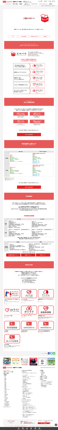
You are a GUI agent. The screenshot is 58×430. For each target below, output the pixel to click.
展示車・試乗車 (15, 3)
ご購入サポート (26, 3)
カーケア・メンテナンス (26, 394)
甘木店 (5, 390)
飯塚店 (5, 400)
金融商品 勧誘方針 (25, 382)
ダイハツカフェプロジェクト (26, 399)
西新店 (5, 385)
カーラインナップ (8, 3)
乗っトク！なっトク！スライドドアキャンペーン (29, 406)
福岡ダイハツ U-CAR (43, 376)
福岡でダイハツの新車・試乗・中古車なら (46, 5)
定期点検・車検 (25, 396)
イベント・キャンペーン (43, 3)
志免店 (5, 383)
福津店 (5, 378)
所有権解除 (45, 36)
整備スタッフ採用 (43, 375)
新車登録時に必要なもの (34, 36)
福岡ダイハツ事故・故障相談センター (28, 393)
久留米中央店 (6, 394)
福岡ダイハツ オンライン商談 (8, 371)
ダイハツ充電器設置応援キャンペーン (28, 411)
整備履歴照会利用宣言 (26, 391)
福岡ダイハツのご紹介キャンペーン (27, 415)
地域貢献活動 (43, 372)
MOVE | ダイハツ (25, 402)
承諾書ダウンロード (28, 255)
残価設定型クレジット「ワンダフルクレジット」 (29, 376)
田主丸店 (6, 391)
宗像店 (5, 375)
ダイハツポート (25, 387)
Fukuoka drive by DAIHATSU (27, 370)
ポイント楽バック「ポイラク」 (27, 378)
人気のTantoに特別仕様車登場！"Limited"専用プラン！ (29, 413)
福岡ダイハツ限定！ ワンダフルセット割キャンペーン (30, 408)
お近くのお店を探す (29, 134)
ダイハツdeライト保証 (26, 377)
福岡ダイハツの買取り (43, 378)
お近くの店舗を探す (44, 423)
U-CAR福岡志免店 (7, 401)
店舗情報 (20, 3)
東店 (5, 380)
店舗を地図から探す (7, 404)
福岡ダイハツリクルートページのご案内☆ (46, 384)
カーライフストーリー (7, 406)
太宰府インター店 (7, 389)
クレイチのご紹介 (25, 375)
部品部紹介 (24, 398)
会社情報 (50, 3)
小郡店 (5, 393)
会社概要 (42, 371)
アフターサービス (34, 3)
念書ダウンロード (43, 255)
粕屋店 (5, 379)
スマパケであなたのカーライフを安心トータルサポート (29, 373)
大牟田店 (6, 399)
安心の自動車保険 (23, 36)
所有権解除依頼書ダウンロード (13, 255)
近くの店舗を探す (7, 405)
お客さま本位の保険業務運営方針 (27, 383)
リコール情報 (49, 1)
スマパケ (13, 36)
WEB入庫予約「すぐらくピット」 (27, 388)
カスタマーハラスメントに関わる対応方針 (46, 381)
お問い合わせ (53, 1)
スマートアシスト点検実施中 (26, 397)
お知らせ (41, 379)
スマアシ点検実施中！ (44, 386)
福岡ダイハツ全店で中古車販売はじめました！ (29, 414)
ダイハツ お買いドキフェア (26, 403)
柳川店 (5, 396)
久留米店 (6, 395)
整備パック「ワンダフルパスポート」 (28, 392)
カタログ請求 (45, 1)
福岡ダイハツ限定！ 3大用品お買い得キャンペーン (29, 407)
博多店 (5, 384)
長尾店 (5, 388)
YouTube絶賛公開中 (43, 380)
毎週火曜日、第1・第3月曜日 (28, 422)
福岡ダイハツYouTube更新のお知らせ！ (46, 383)
